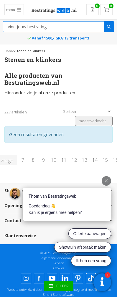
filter (59, 285)
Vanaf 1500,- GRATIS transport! (60, 38)
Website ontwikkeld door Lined (29, 289)
